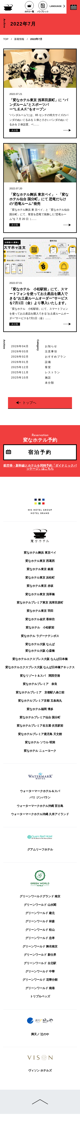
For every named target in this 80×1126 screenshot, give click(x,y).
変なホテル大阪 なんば (40, 644)
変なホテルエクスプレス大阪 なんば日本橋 (39, 659)
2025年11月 (20, 372)
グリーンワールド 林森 (40, 921)
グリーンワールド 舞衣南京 (40, 946)
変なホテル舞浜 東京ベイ (40, 552)
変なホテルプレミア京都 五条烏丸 (40, 700)
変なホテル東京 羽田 (40, 610)
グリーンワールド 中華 (40, 971)
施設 (48, 377)
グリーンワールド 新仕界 (40, 954)
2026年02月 (20, 356)
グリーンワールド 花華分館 (40, 979)
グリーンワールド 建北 (40, 913)
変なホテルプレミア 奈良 (40, 684)
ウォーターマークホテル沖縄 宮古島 (40, 805)
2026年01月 (20, 361)
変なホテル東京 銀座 (40, 569)
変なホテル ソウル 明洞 (40, 742)
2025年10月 (20, 377)
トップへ (29, 403)
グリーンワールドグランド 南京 (40, 896)
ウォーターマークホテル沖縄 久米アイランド (40, 814)
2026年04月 (20, 346)
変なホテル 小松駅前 (40, 627)
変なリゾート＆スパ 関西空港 (40, 675)
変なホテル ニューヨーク (40, 750)
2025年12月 (20, 367)
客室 (48, 367)
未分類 (49, 382)
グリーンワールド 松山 (40, 929)
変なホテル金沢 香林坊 (40, 619)
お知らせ (51, 346)
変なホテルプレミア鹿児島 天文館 (40, 734)
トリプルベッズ (40, 996)
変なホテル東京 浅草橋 (40, 594)
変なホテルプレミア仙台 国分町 (40, 717)
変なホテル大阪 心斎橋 (40, 650)
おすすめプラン (55, 356)
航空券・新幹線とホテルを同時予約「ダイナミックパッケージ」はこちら (40, 467)
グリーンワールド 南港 (40, 988)
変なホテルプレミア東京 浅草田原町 (40, 602)
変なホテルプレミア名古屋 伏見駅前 (40, 725)
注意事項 (51, 351)
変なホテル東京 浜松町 (40, 577)
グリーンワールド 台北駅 (40, 963)
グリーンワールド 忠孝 (40, 938)
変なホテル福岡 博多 (40, 709)
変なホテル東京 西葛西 (40, 560)
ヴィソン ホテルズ (40, 1070)
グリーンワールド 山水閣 (40, 904)
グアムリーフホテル (40, 849)
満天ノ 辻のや (40, 1034)
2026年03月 (20, 351)
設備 (48, 361)
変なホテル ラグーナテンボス (40, 636)
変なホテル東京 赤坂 (40, 585)
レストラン (52, 372)
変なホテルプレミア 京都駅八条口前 (40, 692)
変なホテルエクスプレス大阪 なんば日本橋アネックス (40, 667)
